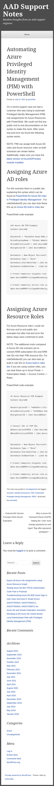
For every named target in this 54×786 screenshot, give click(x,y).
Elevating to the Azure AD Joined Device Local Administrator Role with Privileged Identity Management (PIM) (25, 617)
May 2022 (11, 666)
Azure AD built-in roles (28, 207)
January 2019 (13, 714)
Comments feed (14, 758)
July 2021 (11, 677)
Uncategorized (31, 489)
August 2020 (12, 688)
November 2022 (14, 658)
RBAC (34, 497)
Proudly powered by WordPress (18, 775)
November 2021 (14, 673)
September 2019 (14, 703)
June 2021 (11, 681)
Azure (9, 731)
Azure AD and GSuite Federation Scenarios (26, 610)
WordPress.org (13, 762)
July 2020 (11, 692)
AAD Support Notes (26, 10)
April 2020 (11, 695)
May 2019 (11, 710)
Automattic (9, 779)
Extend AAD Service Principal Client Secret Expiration (13, 517)
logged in (21, 550)
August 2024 (12, 651)
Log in (9, 751)
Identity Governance (22, 493)
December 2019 (14, 699)
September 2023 (14, 655)
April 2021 (11, 684)
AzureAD (10, 493)
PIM (32, 493)
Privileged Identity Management (19, 497)
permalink (13, 500)
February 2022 (13, 669)
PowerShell (39, 493)
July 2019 (11, 706)
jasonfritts (31, 99)
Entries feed (12, 755)
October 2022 (13, 662)
